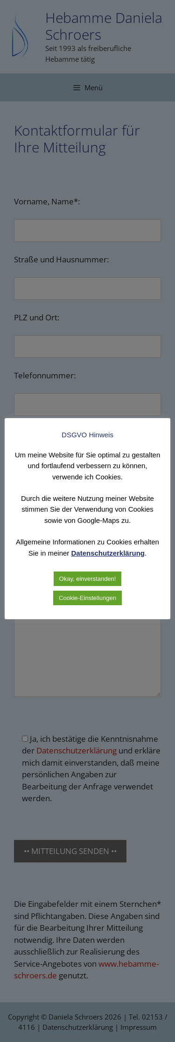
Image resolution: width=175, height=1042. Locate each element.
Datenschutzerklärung (108, 553)
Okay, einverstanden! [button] (87, 578)
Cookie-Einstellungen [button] (87, 597)
